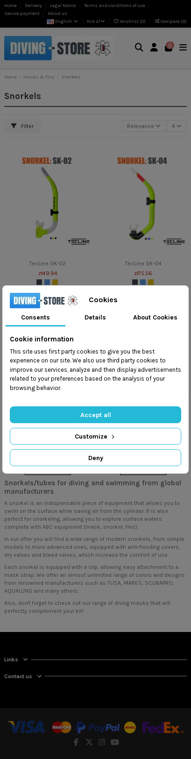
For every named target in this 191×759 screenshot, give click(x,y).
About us (57, 13)
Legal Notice (63, 5)
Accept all (95, 415)
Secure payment (22, 13)
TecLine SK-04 (143, 263)
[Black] (39, 282)
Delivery (34, 5)
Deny (95, 458)
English (63, 21)
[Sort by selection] (144, 126)
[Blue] (47, 282)
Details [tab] (95, 317)
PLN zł (96, 21)
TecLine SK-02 (47, 263)
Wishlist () (130, 21)
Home (11, 5)
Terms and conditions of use (115, 5)
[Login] (154, 48)
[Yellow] (55, 282)
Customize (95, 436)
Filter (22, 126)
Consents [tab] (35, 317)
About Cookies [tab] (155, 317)
